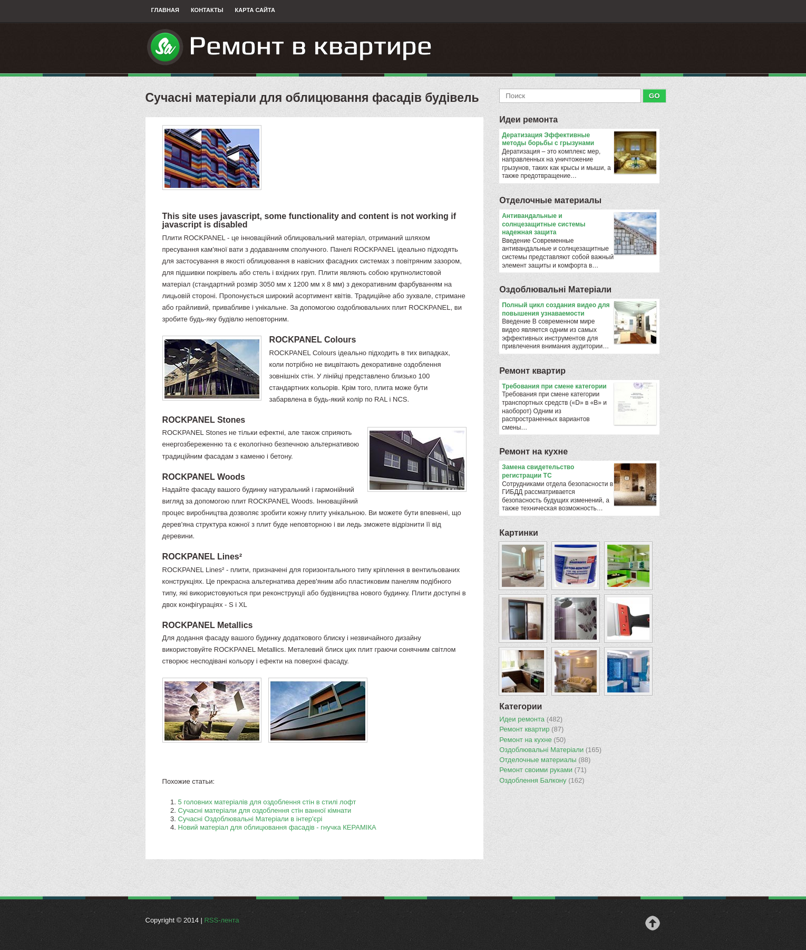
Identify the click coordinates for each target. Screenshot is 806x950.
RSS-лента (221, 920)
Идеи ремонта (528, 119)
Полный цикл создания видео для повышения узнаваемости (579, 309)
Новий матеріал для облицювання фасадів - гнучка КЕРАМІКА (277, 827)
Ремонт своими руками (543, 770)
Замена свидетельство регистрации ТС (579, 471)
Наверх (652, 923)
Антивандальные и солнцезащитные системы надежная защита (579, 224)
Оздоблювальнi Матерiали (555, 289)
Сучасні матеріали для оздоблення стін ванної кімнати (265, 810)
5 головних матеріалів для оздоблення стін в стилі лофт (267, 802)
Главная (165, 10)
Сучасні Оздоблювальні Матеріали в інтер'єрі (250, 819)
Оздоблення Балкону (541, 780)
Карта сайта (255, 10)
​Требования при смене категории (579, 387)
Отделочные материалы (550, 200)
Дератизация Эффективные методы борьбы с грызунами (579, 139)
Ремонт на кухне (533, 451)
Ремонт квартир (532, 370)
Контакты (207, 10)
